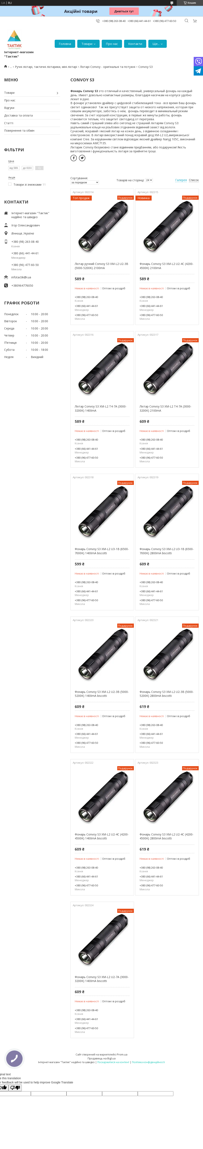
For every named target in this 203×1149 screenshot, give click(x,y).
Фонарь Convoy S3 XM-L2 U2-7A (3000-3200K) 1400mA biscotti (102, 979)
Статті (8, 123)
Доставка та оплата (18, 115)
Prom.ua (122, 1054)
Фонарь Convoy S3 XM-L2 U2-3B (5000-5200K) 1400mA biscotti (102, 694)
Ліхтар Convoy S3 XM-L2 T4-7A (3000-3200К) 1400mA (101, 408)
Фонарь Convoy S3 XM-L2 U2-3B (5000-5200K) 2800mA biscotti (167, 694)
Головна (65, 44)
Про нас (112, 44)
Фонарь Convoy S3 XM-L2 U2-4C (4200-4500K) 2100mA (166, 266)
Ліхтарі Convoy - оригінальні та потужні (107, 67)
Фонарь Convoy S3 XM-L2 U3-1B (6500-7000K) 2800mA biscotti (167, 551)
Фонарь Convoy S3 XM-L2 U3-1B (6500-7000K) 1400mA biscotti (102, 551)
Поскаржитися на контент (113, 1062)
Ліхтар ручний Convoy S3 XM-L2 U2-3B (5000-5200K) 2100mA (101, 266)
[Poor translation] (15, 1087)
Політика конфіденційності (148, 1062)
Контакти (135, 44)
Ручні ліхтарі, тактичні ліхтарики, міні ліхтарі (46, 67)
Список (194, 180)
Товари (86, 44)
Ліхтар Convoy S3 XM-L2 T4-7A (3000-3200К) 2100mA (165, 408)
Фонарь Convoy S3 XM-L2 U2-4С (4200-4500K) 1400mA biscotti (102, 836)
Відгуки (9, 108)
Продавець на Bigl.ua (102, 1058)
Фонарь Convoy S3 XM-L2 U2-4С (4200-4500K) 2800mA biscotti (166, 836)
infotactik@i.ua (21, 277)
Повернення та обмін (19, 130)
